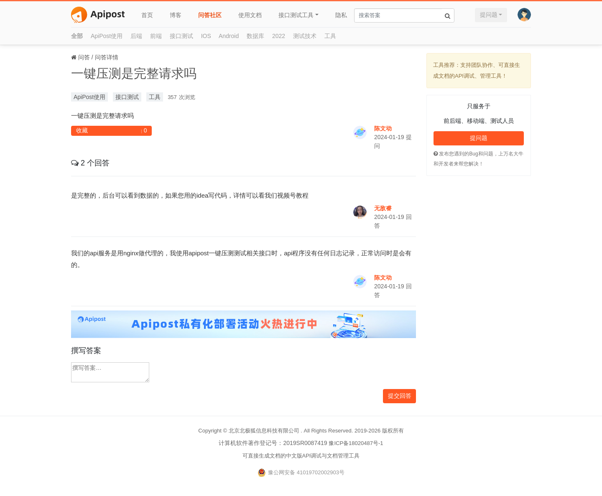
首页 (147, 15)
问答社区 (210, 15)
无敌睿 (383, 208)
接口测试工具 (296, 15)
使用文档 (250, 15)
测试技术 (304, 36)
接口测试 (181, 36)
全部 (77, 36)
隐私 (341, 15)
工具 (330, 36)
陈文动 (383, 128)
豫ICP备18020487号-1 (356, 443)
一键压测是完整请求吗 (133, 73)
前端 (156, 36)
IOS (206, 36)
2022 (278, 36)
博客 (175, 15)
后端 (136, 36)
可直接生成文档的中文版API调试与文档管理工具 (301, 456)
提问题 (488, 14)
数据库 (255, 36)
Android (229, 36)
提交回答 (399, 395)
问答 (84, 57)
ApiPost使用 (106, 36)
